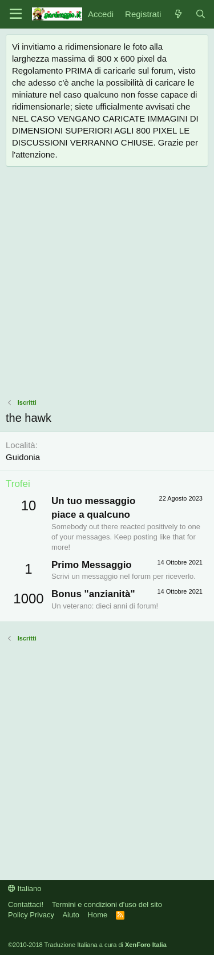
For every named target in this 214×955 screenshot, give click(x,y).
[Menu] (15, 14)
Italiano (25, 888)
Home (98, 914)
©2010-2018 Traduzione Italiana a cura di (87, 944)
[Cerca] (200, 14)
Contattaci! (25, 904)
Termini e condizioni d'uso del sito (107, 904)
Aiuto (70, 914)
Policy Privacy (31, 914)
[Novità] (178, 14)
